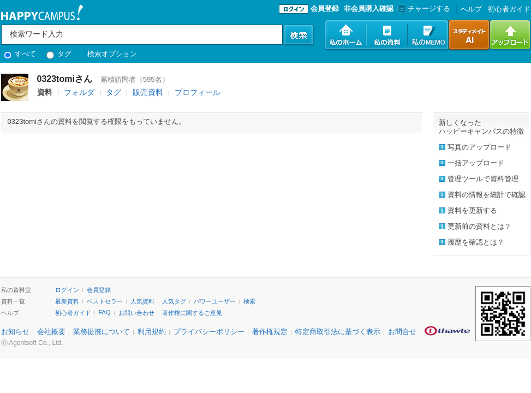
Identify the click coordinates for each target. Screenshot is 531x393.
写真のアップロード (479, 147)
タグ (59, 54)
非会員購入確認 (368, 8)
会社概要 (51, 331)
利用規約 (152, 331)
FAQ (105, 312)
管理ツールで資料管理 (483, 179)
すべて (20, 54)
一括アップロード (476, 163)
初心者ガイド (509, 9)
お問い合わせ (136, 312)
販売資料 (148, 92)
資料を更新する (472, 210)
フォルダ (79, 92)
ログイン (67, 290)
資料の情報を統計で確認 (487, 194)
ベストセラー (105, 301)
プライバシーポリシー (209, 331)
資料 (44, 92)
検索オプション (112, 54)
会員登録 (325, 8)
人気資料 (142, 301)
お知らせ (15, 331)
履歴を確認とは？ (476, 242)
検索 (249, 301)
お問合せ (402, 331)
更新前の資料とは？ (479, 226)
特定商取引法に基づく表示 (337, 331)
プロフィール (197, 92)
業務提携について (101, 331)
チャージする (422, 8)
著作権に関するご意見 (192, 312)
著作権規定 (270, 331)
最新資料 (67, 301)
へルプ (471, 9)
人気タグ (174, 301)
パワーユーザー (215, 301)
